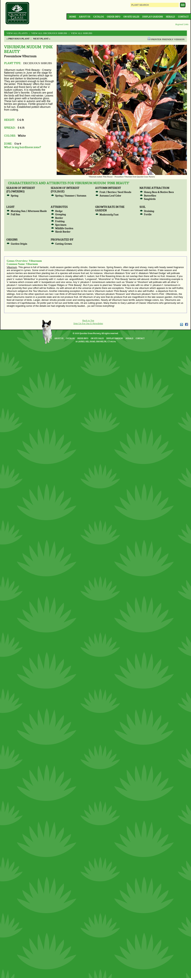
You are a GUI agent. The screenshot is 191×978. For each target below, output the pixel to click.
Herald (170, 16)
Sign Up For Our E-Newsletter (88, 323)
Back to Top (88, 320)
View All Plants (17, 33)
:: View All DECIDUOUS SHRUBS (47, 33)
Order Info (113, 16)
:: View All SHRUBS (80, 33)
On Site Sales (131, 16)
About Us (84, 16)
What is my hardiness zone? (22, 147)
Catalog (98, 16)
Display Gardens (152, 16)
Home (72, 16)
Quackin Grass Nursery (17, 13)
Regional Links (181, 24)
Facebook (186, 324)
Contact (183, 16)
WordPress (181, 324)
